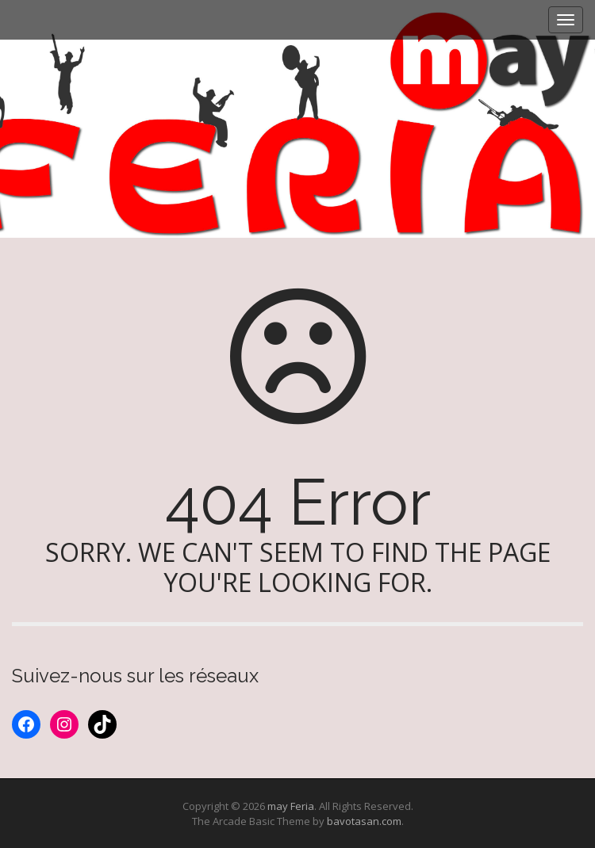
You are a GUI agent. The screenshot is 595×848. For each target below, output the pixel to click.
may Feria (290, 806)
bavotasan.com (364, 821)
